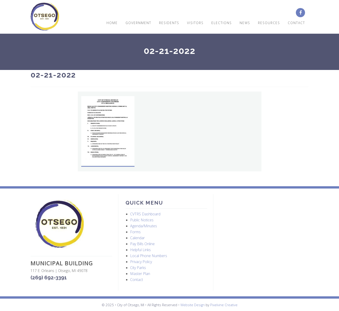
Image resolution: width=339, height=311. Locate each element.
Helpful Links (140, 249)
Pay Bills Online (142, 243)
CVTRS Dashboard (145, 214)
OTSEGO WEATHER (262, 216)
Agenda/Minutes (143, 225)
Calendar (137, 237)
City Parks (138, 267)
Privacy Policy (141, 261)
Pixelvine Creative (224, 305)
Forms (135, 231)
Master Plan (140, 273)
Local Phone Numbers (148, 255)
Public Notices (142, 219)
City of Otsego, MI (45, 16)
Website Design (192, 305)
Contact (136, 279)
